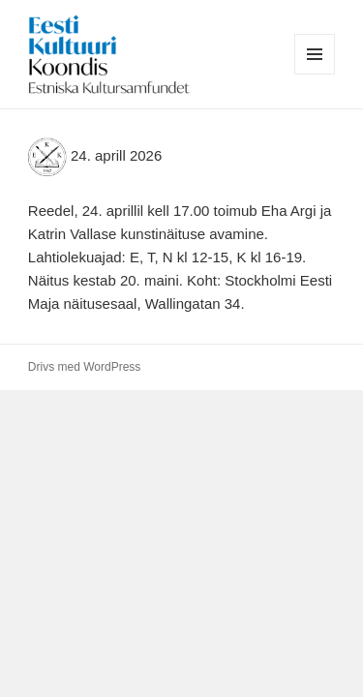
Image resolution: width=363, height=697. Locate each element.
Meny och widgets (315, 74)
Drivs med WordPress (84, 367)
